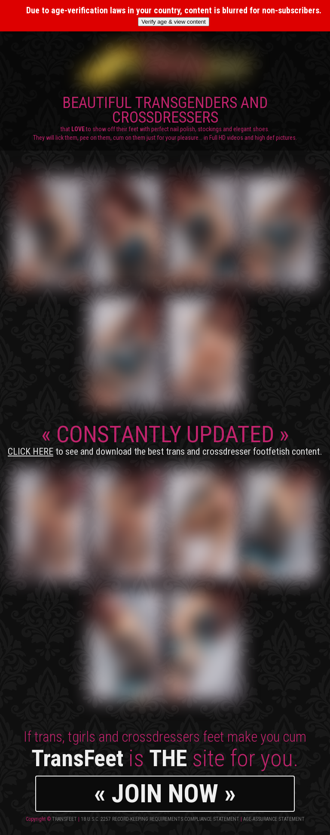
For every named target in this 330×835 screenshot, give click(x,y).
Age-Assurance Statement (274, 819)
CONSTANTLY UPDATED (165, 439)
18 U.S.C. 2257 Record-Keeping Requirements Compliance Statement (160, 819)
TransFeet (64, 819)
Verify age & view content (173, 21)
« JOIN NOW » (165, 793)
